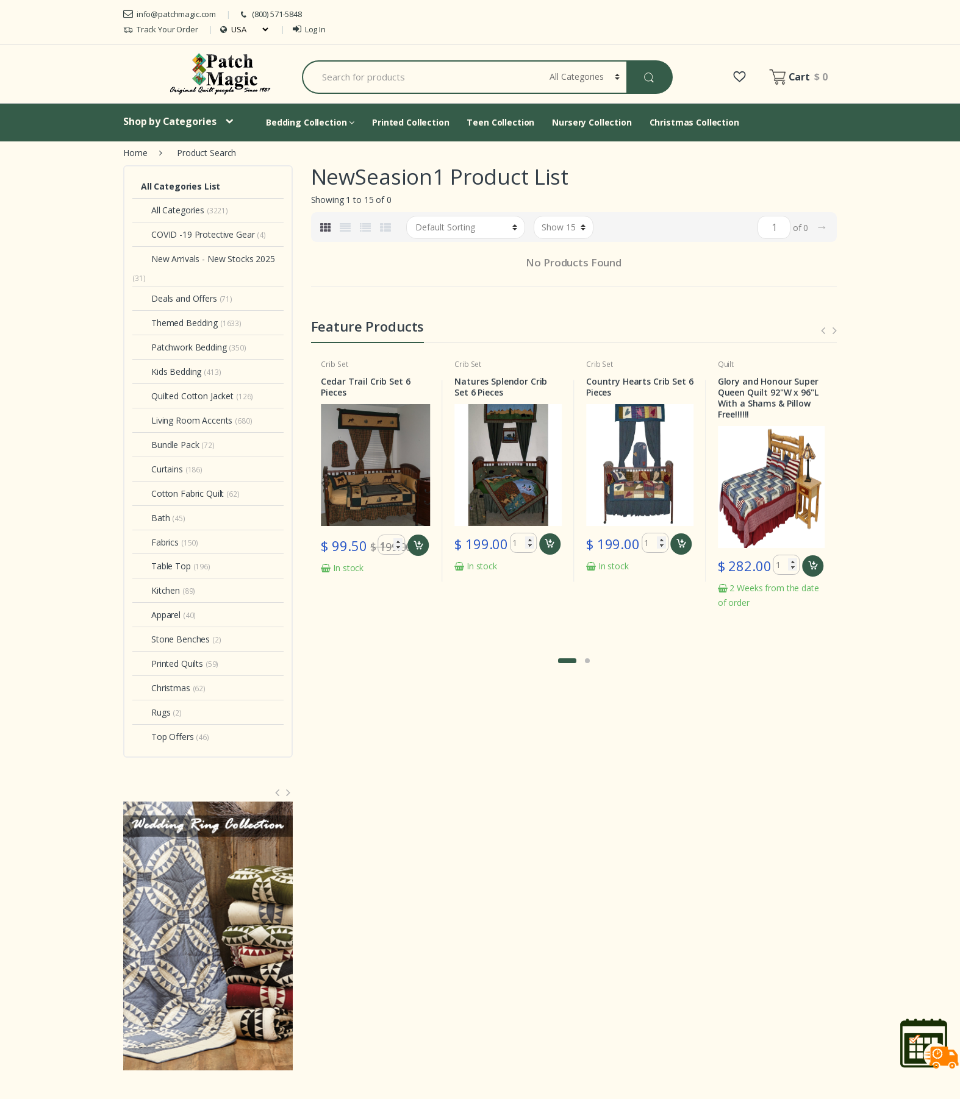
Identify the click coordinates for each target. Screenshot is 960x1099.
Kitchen (160, 590)
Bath (155, 518)
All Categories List (180, 186)
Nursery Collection (591, 122)
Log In (309, 29)
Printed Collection (410, 122)
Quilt (726, 364)
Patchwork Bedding (184, 347)
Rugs (155, 712)
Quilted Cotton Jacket (187, 396)
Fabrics (160, 542)
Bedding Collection (310, 122)
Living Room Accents (186, 420)
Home (135, 152)
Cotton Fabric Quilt (182, 493)
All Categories (172, 210)
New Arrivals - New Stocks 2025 (208, 259)
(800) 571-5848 (270, 14)
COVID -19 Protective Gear (197, 234)
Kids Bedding (171, 371)
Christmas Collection (694, 122)
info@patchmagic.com (169, 14)
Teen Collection (500, 122)
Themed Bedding (179, 323)
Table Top (166, 566)
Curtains (162, 469)
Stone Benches (175, 639)
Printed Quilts (172, 663)
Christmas (165, 688)
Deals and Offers (179, 298)
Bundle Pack (170, 444)
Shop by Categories (169, 121)
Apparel (161, 615)
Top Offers (167, 736)
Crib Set (334, 364)
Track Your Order (160, 29)
